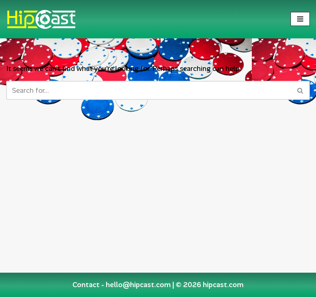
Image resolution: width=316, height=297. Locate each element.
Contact (86, 284)
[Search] (148, 90)
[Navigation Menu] (300, 19)
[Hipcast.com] (41, 19)
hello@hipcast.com (138, 284)
